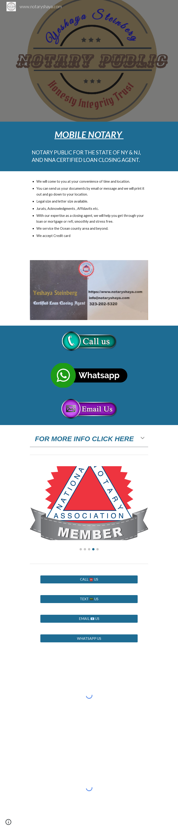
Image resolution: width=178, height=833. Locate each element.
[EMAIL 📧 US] (88, 618)
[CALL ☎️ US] (88, 579)
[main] (89, 146)
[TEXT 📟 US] (88, 599)
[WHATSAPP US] (88, 638)
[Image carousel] (89, 508)
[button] (142, 438)
